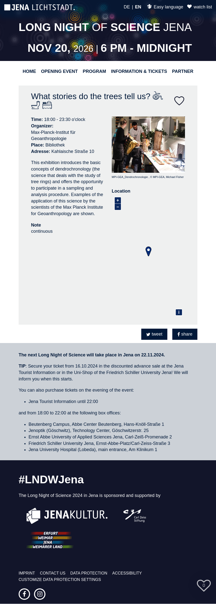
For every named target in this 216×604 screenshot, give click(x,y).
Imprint (27, 573)
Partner (182, 71)
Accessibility (127, 573)
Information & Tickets (139, 71)
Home (29, 71)
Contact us (53, 573)
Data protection (88, 573)
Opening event (59, 71)
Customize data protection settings (60, 579)
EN (138, 6)
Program (94, 71)
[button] (154, 334)
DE (127, 6)
